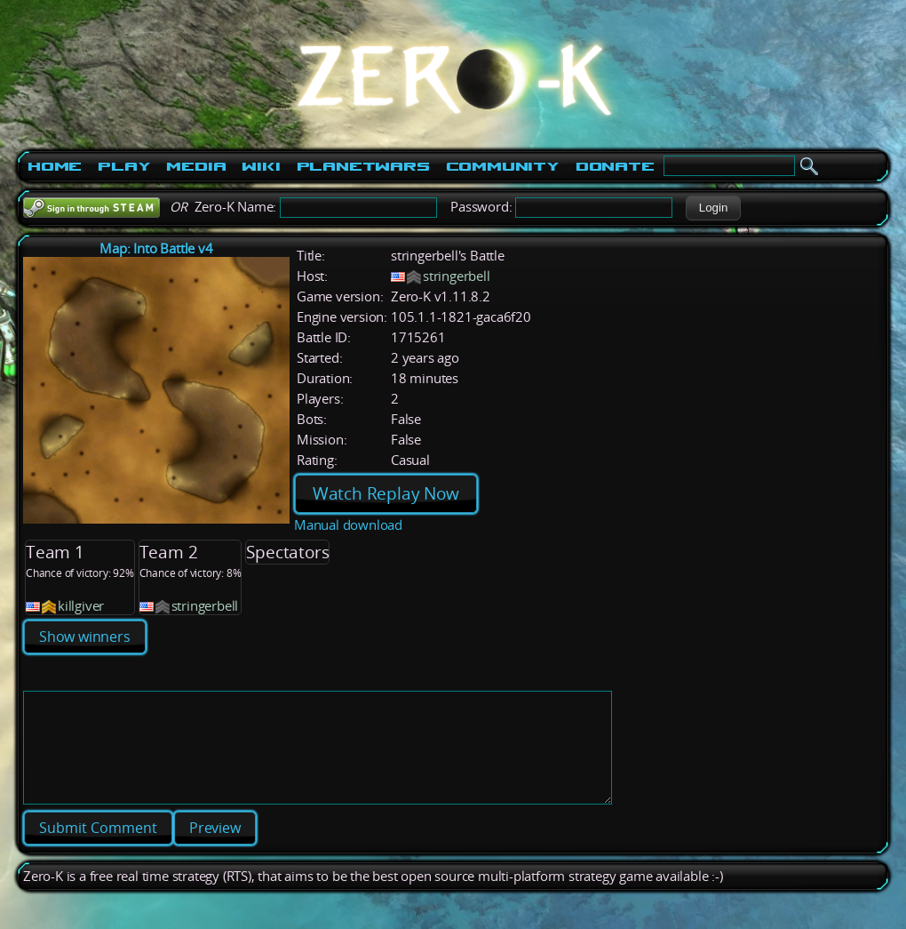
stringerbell (456, 276)
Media (196, 166)
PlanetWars (363, 166)
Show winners (85, 636)
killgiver (81, 605)
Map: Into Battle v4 (155, 248)
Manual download (348, 525)
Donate (615, 166)
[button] (713, 208)
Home (55, 166)
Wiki (261, 166)
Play (124, 166)
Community (503, 166)
